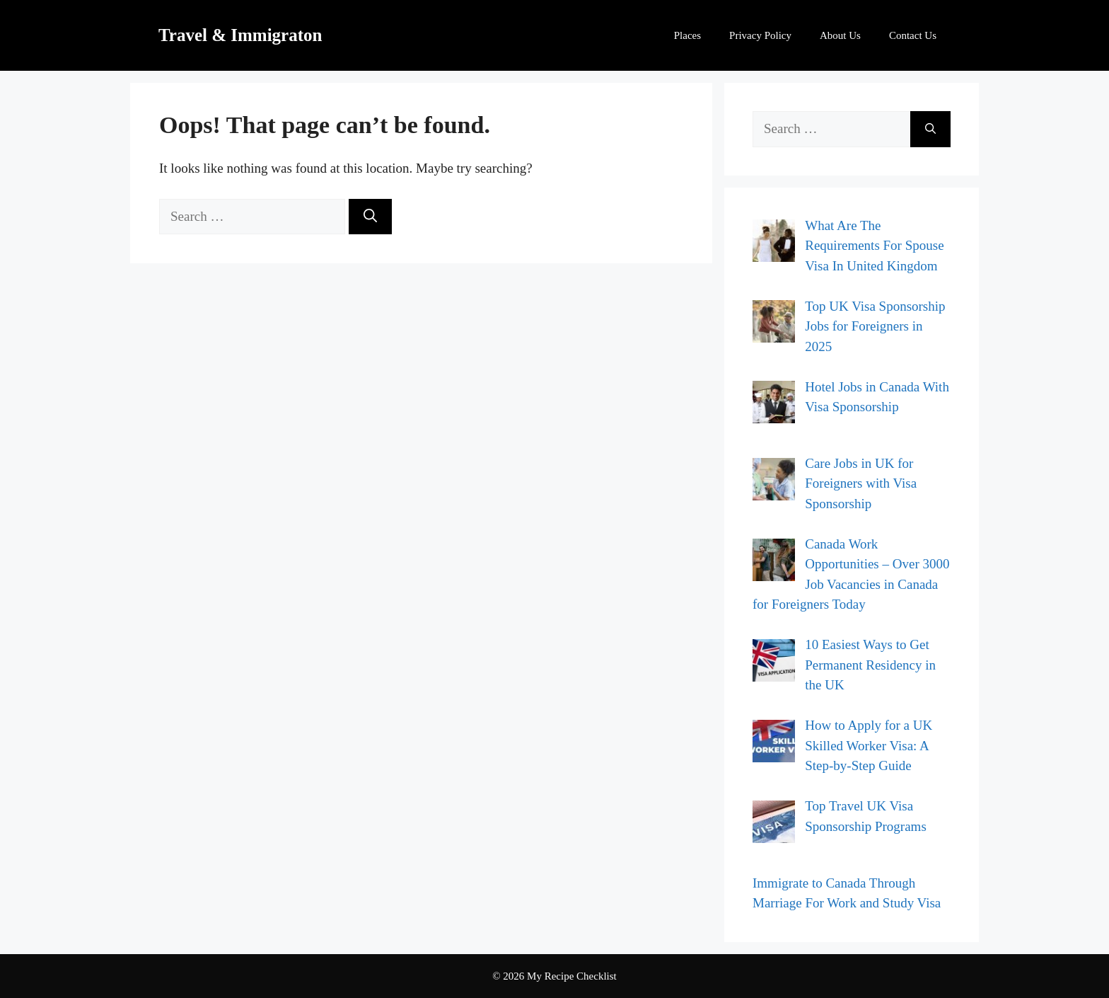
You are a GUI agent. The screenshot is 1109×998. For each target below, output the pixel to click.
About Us (840, 35)
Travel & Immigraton (240, 35)
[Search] (370, 217)
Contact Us (912, 35)
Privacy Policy (760, 35)
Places (687, 35)
